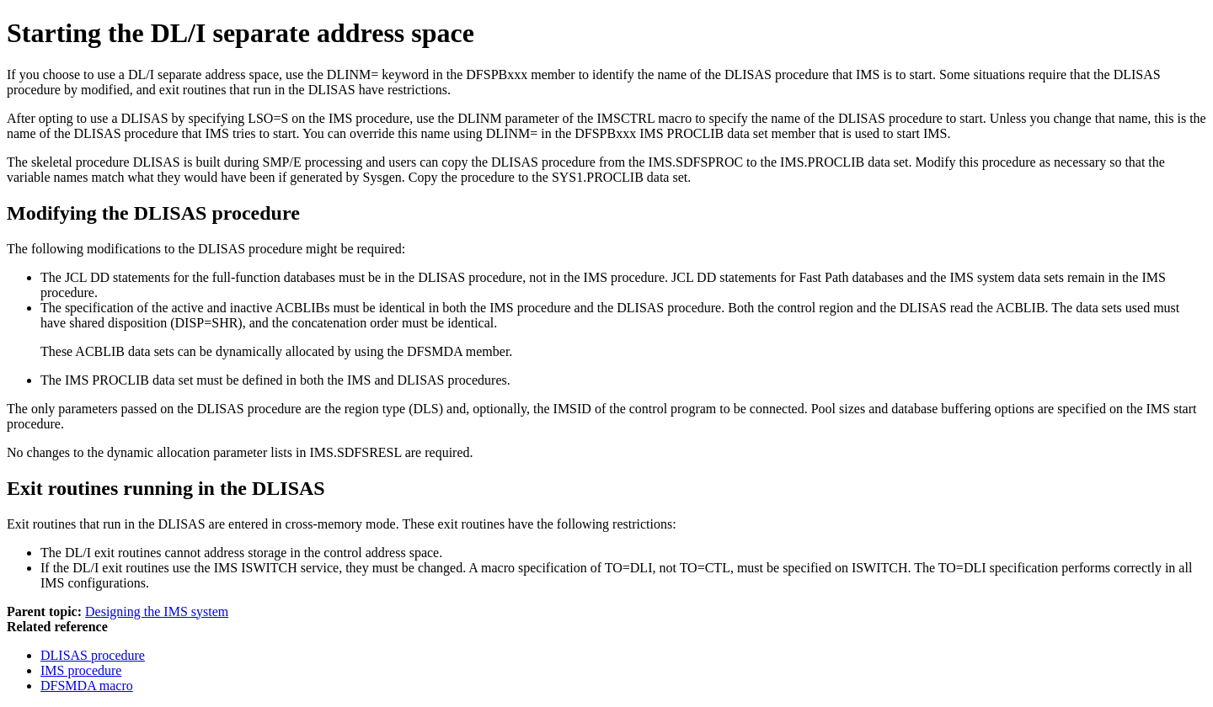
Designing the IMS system (156, 611)
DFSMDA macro (86, 685)
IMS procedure (80, 670)
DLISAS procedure (92, 655)
